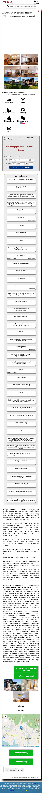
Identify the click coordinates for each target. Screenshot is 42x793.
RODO (12, 790)
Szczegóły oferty (21, 753)
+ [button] (5, 717)
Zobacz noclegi (21, 762)
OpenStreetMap (34, 746)
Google (36, 783)
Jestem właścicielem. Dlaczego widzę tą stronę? (14, 770)
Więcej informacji (26, 676)
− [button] (5, 720)
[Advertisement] (21, 35)
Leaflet (26, 746)
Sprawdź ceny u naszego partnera (26, 670)
